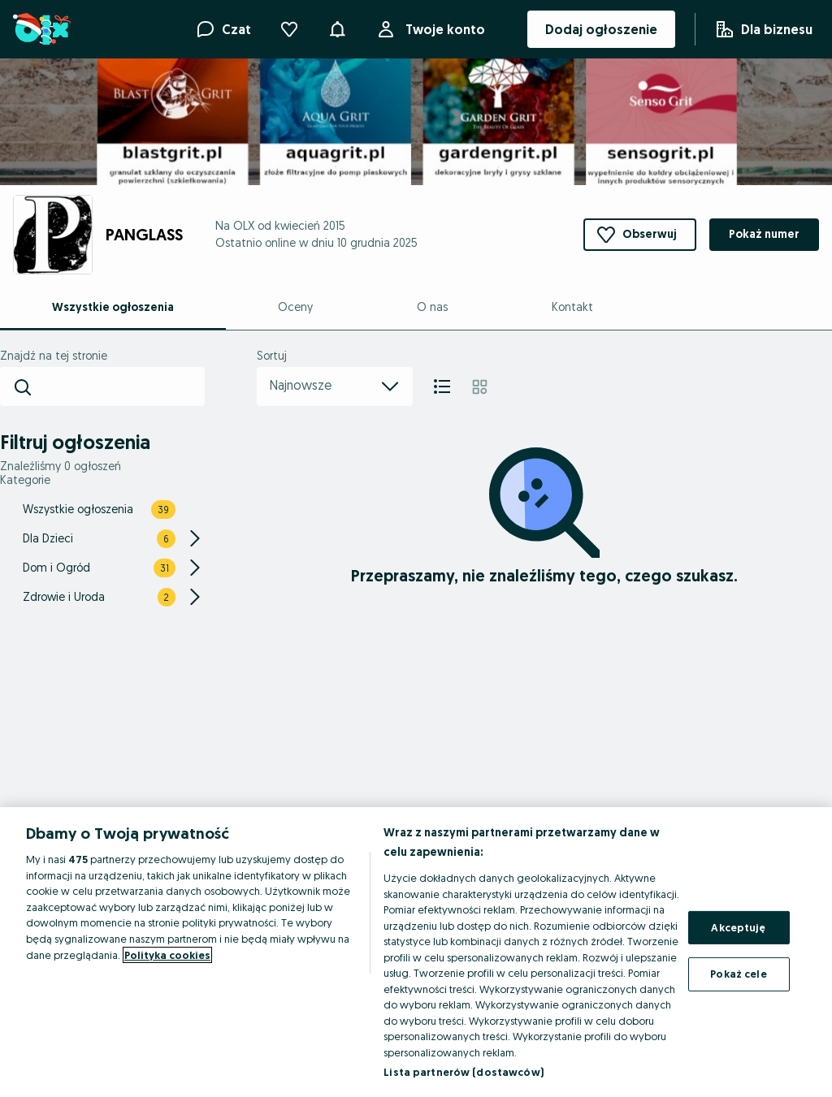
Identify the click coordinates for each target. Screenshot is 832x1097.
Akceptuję (738, 927)
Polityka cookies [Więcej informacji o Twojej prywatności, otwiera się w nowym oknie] (167, 954)
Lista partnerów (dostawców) (464, 1071)
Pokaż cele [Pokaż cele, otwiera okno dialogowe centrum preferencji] (738, 973)
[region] (416, 952)
